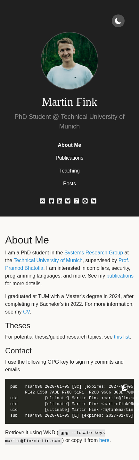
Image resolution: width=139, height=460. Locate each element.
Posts (69, 183)
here (104, 440)
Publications (69, 158)
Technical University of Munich (47, 260)
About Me (69, 145)
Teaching (69, 170)
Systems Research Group (93, 252)
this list (122, 337)
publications (120, 276)
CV (26, 311)
